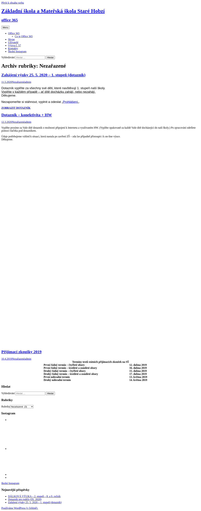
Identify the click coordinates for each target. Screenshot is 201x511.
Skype (11, 39)
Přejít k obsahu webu (12, 2)
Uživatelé (13, 42)
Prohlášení (70, 102)
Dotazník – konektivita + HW (26, 115)
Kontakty (13, 48)
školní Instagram (10, 483)
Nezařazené (18, 82)
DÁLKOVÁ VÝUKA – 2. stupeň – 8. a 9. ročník (34, 496)
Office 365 (14, 33)
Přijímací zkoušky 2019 (21, 352)
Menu (5, 27)
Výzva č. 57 (14, 45)
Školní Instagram (17, 51)
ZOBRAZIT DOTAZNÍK (15, 107)
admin (27, 82)
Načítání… (55, 244)
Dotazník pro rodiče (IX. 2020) (25, 499)
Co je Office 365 (24, 36)
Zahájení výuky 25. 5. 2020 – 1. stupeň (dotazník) (43, 75)
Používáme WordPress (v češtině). (19, 508)
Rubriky (5, 406)
